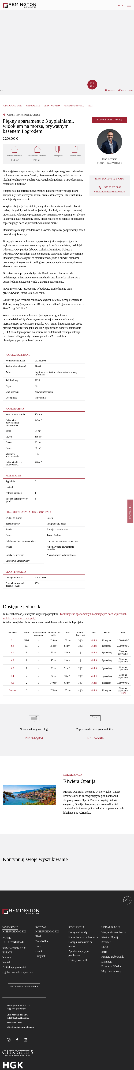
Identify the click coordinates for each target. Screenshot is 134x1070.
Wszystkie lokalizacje (113, 932)
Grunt (38, 951)
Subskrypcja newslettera (24, 986)
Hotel (38, 946)
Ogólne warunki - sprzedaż (17, 972)
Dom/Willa (41, 941)
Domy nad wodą (77, 932)
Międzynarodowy (111, 971)
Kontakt (7, 962)
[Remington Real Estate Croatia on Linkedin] (25, 1040)
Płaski (38, 936)
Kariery (6, 957)
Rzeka (104, 946)
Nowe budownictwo (13, 939)
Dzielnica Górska (111, 966)
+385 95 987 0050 (14, 1022)
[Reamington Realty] (20, 911)
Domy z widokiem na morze (80, 944)
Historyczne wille (78, 960)
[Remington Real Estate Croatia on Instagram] (9, 1040)
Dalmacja (106, 961)
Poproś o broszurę (109, 119)
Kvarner (105, 941)
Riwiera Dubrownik (112, 956)
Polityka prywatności (14, 967)
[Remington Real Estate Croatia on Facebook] (17, 1040)
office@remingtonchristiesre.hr (109, 192)
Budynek (40, 955)
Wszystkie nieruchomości (14, 929)
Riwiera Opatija (110, 937)
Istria (104, 951)
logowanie (95, 737)
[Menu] (128, 5)
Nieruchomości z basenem (83, 937)
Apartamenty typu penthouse (78, 953)
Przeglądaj (34, 737)
